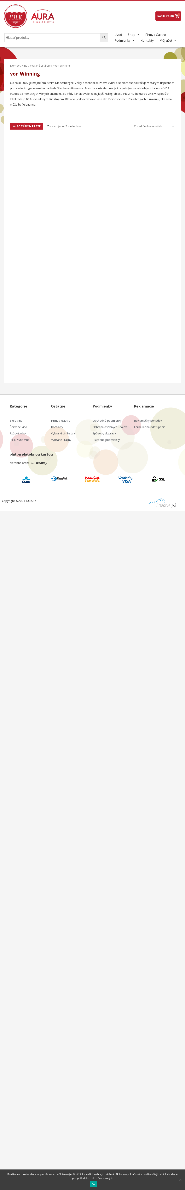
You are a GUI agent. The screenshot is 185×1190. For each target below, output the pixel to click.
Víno (24, 65)
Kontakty (147, 40)
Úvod (118, 35)
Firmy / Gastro (155, 35)
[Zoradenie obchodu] (153, 126)
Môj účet (167, 40)
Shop (134, 35)
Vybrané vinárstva (41, 65)
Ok (93, 1184)
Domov (15, 65)
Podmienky (124, 40)
